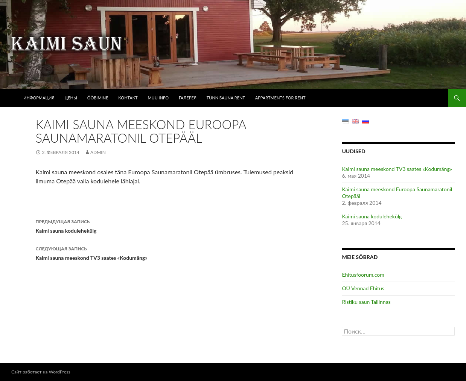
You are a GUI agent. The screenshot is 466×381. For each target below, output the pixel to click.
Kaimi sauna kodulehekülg (167, 225)
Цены (71, 97)
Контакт (127, 97)
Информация (39, 97)
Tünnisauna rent (226, 97)
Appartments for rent (280, 97)
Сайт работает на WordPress (40, 372)
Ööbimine (97, 97)
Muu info (158, 97)
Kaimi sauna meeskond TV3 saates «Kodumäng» (167, 252)
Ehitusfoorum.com (363, 274)
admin (98, 152)
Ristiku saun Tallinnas (366, 302)
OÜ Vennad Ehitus (363, 288)
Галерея (187, 97)
